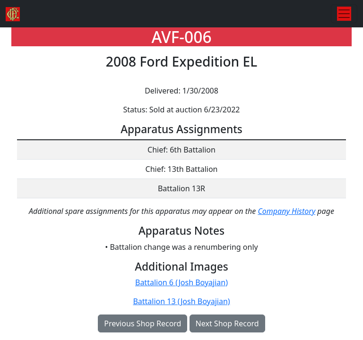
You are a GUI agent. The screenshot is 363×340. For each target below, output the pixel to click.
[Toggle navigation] (344, 13)
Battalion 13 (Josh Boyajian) (181, 301)
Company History (286, 211)
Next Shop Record (227, 323)
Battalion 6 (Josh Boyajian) (181, 282)
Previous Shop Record (142, 323)
